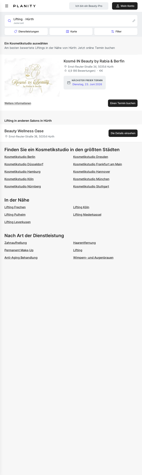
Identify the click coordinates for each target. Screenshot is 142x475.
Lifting (77, 250)
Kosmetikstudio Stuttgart (91, 186)
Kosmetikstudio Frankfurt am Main (97, 164)
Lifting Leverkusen (17, 222)
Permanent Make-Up (18, 250)
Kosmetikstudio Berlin (19, 157)
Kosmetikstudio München (91, 179)
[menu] (6, 6)
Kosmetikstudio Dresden (90, 157)
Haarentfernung (84, 243)
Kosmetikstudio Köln (19, 179)
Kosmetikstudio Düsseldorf (23, 164)
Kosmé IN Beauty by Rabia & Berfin (94, 61)
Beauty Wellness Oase (24, 131)
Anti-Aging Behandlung (21, 257)
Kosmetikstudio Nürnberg (22, 186)
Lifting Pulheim (15, 214)
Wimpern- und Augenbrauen (93, 257)
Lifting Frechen (15, 207)
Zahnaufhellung (15, 243)
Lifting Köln (81, 207)
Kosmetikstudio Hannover (91, 171)
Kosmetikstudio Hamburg (22, 171)
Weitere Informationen (17, 103)
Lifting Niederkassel (87, 214)
